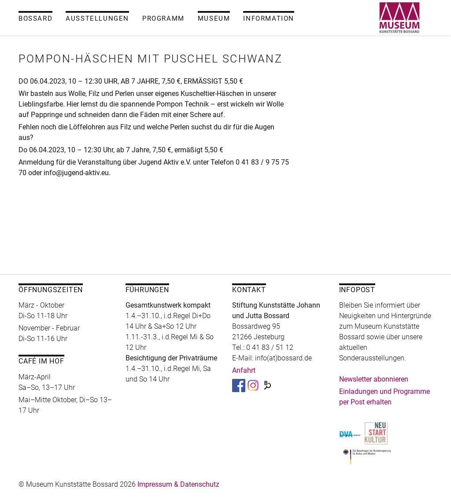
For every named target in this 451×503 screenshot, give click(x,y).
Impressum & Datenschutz (178, 484)
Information (268, 18)
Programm (163, 18)
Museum (214, 18)
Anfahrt (243, 370)
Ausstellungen (97, 18)
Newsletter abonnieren (373, 379)
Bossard (35, 18)
